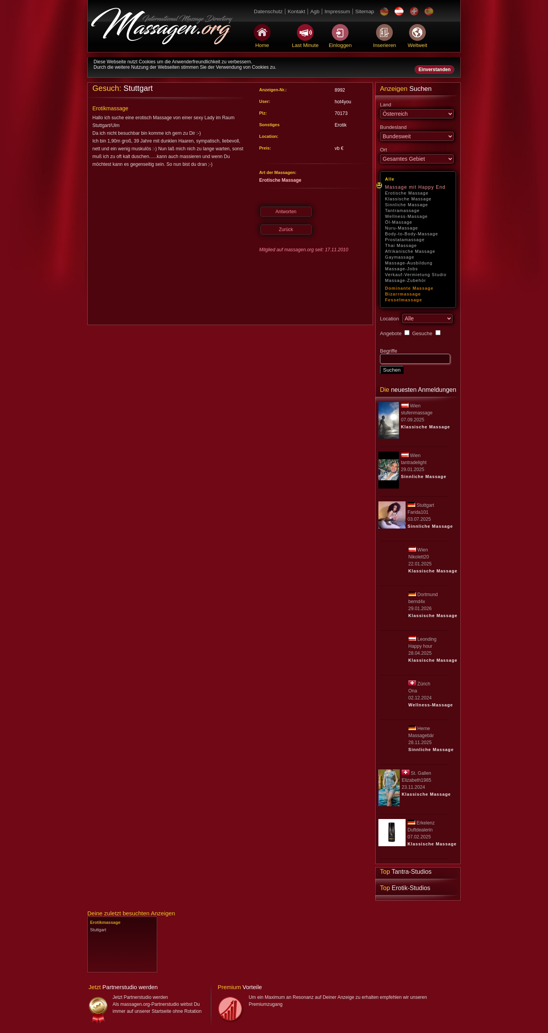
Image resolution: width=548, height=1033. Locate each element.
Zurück (286, 229)
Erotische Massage (406, 193)
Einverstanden (434, 69)
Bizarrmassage (403, 294)
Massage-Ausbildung (409, 263)
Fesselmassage (403, 299)
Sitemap (364, 11)
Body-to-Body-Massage (411, 233)
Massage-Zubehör (405, 280)
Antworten (286, 211)
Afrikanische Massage (410, 251)
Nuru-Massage (401, 228)
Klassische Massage (408, 199)
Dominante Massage (409, 288)
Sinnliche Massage (406, 204)
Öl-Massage (398, 222)
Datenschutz (268, 11)
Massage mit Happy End (415, 187)
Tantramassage (402, 210)
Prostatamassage (405, 239)
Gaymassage (399, 257)
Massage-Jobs (401, 268)
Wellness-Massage (406, 216)
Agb (314, 11)
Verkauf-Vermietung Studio (415, 274)
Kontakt (296, 11)
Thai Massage (401, 245)
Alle (390, 179)
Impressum (337, 11)
